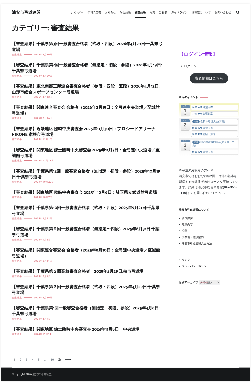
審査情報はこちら (209, 78)
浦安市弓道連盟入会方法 (197, 243)
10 (52, 359)
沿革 (184, 230)
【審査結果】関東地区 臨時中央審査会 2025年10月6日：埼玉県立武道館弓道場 (84, 192)
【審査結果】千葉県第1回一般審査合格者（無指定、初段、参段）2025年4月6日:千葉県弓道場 (85, 311)
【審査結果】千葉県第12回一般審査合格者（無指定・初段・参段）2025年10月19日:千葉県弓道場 (86, 174)
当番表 (163, 12)
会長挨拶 (187, 218)
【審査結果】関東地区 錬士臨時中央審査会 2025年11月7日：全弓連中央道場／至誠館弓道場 (86, 153)
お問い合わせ (223, 12)
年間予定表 (94, 12)
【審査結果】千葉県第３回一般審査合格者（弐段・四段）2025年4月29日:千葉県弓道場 (86, 290)
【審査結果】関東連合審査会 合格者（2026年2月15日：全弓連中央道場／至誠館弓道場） (86, 110)
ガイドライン (179, 12)
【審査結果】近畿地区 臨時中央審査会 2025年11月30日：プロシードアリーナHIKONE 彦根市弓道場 (84, 132)
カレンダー (76, 12)
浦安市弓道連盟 (26, 12)
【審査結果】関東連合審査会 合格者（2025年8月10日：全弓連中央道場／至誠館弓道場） (86, 253)
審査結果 (140, 12)
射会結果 (125, 12)
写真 (152, 12)
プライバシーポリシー (195, 266)
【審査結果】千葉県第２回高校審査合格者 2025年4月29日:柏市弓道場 (78, 271)
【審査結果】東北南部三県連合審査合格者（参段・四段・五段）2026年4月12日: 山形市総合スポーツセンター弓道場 (85, 89)
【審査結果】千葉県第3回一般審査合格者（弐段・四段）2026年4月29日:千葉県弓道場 (87, 47)
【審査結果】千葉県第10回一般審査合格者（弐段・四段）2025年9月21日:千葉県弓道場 (85, 211)
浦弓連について (201, 12)
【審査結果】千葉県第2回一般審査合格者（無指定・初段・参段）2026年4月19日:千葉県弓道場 (87, 68)
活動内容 (187, 224)
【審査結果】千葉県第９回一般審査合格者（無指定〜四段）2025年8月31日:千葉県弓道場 (85, 232)
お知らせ (110, 12)
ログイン (190, 66)
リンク (186, 259)
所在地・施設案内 (193, 237)
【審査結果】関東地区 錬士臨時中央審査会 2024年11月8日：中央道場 (75, 329)
